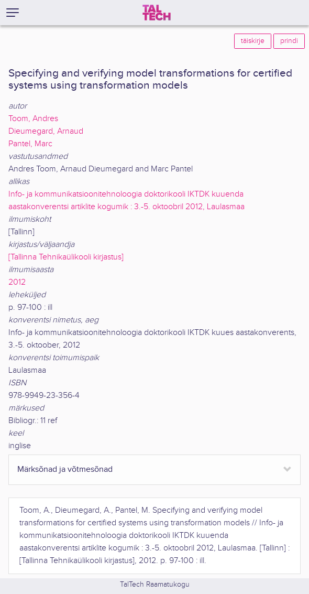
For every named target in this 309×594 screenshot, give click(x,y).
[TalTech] (156, 12)
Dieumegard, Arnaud (45, 131)
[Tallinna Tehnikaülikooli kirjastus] (66, 257)
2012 (17, 282)
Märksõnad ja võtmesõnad (65, 469)
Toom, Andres (33, 119)
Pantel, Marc (30, 144)
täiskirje (252, 41)
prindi (289, 41)
